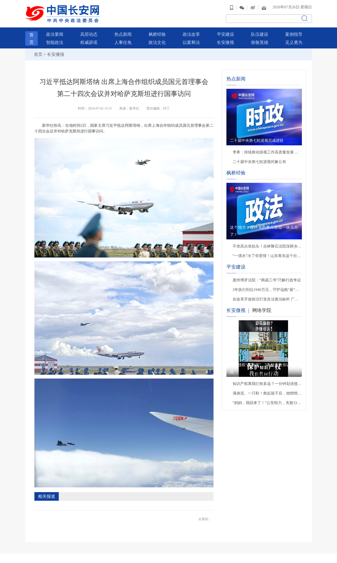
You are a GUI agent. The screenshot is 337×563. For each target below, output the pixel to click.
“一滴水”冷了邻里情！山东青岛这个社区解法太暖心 (267, 256)
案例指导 (293, 34)
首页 (38, 54)
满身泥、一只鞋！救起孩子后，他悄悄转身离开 (267, 393)
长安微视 (225, 42)
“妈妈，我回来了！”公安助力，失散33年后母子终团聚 (267, 403)
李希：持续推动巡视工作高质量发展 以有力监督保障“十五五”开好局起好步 (267, 152)
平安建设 (225, 34)
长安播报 (55, 54)
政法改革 (191, 34)
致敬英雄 (259, 42)
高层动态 (88, 34)
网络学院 (261, 310)
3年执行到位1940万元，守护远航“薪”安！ (267, 290)
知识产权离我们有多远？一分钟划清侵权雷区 (267, 384)
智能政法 (54, 42)
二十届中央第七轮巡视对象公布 (259, 162)
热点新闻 (123, 34)
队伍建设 (259, 34)
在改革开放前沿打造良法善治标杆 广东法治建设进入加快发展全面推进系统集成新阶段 (267, 299)
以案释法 (191, 42)
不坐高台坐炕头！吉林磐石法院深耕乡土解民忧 (267, 246)
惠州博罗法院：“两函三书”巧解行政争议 (267, 280)
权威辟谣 (88, 42)
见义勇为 (293, 42)
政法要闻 (54, 34)
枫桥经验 (157, 34)
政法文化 (157, 42)
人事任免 (123, 42)
